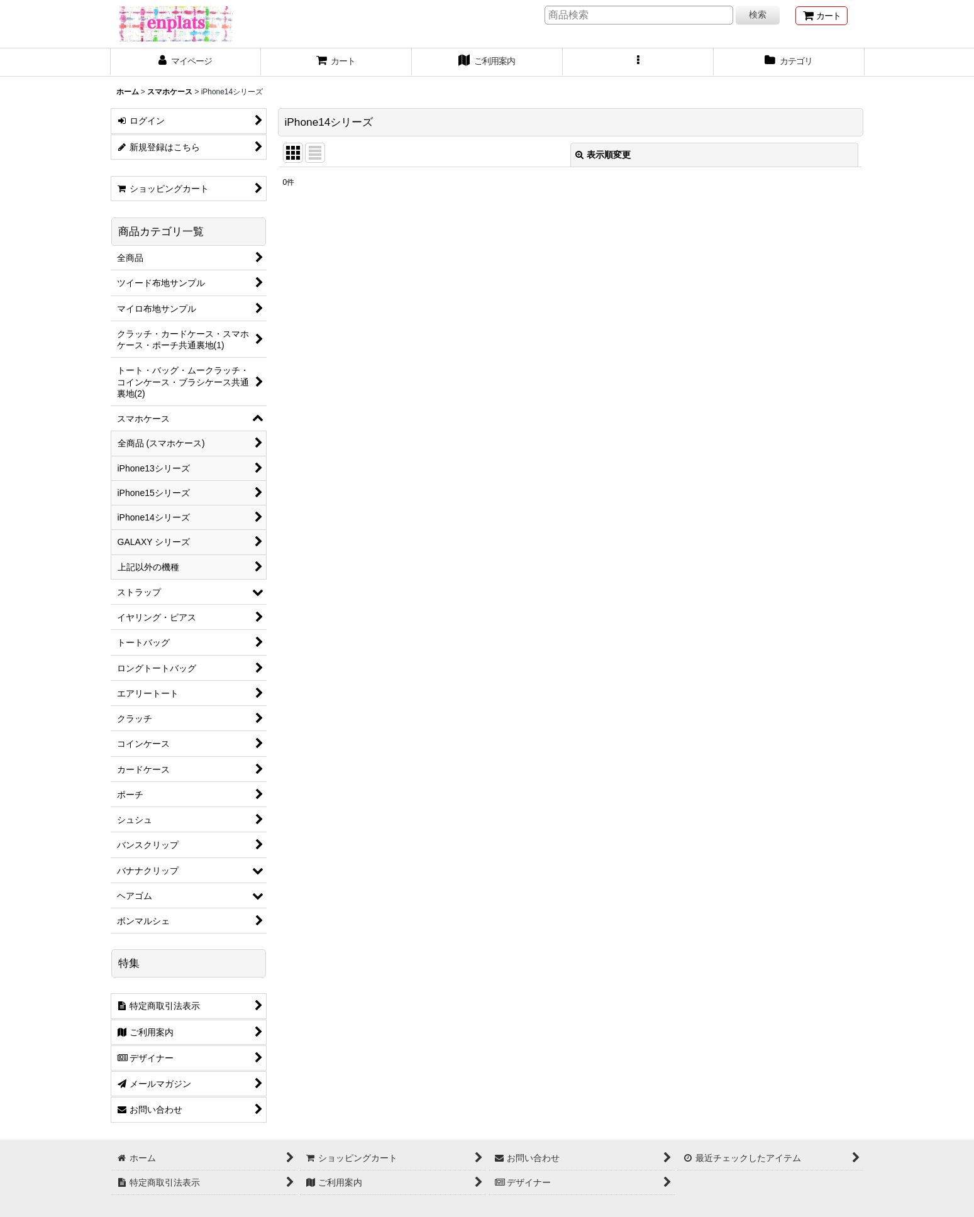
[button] (638, 62)
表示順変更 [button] (603, 155)
